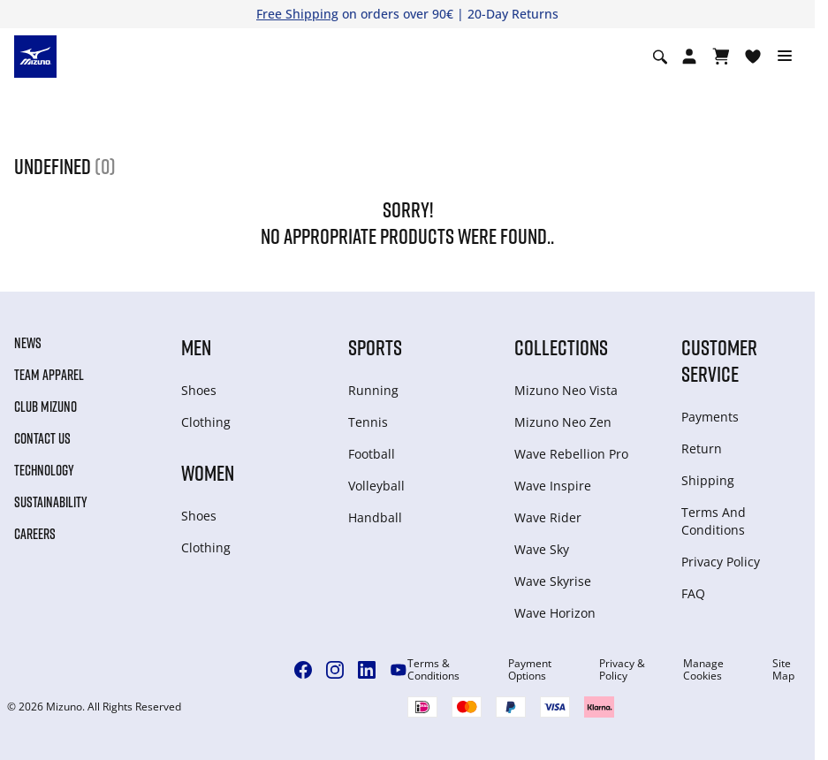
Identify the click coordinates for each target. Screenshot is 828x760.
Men (196, 347)
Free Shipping (297, 13)
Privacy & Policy (622, 669)
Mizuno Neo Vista (566, 390)
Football (371, 453)
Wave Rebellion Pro (571, 453)
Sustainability (50, 502)
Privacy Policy (720, 561)
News (28, 343)
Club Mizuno (45, 406)
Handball (375, 517)
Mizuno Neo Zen (563, 422)
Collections (561, 347)
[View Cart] (721, 56)
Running (373, 390)
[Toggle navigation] (784, 56)
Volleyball (376, 485)
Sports (375, 347)
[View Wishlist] (753, 56)
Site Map (783, 669)
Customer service (719, 360)
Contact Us (42, 438)
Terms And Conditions (713, 521)
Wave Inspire (552, 485)
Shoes (198, 390)
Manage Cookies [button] (703, 669)
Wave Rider (547, 517)
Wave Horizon (555, 612)
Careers (35, 534)
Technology (44, 470)
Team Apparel (49, 375)
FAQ (693, 593)
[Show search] (660, 56)
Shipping (707, 480)
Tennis (368, 422)
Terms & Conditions (433, 669)
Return (701, 448)
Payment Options (529, 669)
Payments (710, 416)
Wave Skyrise (552, 581)
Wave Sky (541, 549)
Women (207, 472)
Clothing (206, 422)
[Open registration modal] (689, 56)
